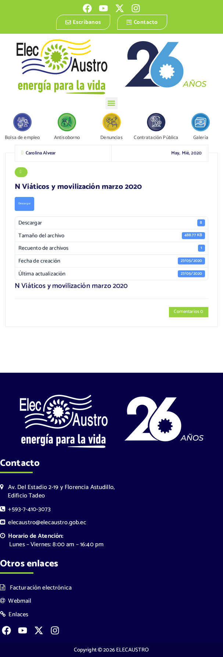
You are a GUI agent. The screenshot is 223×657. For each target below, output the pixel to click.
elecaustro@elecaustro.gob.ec (43, 523)
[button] (111, 103)
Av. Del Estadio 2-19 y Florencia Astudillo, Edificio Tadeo (57, 491)
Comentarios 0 (188, 313)
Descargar (24, 204)
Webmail (16, 601)
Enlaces (14, 615)
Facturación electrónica (36, 587)
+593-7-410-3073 (25, 509)
